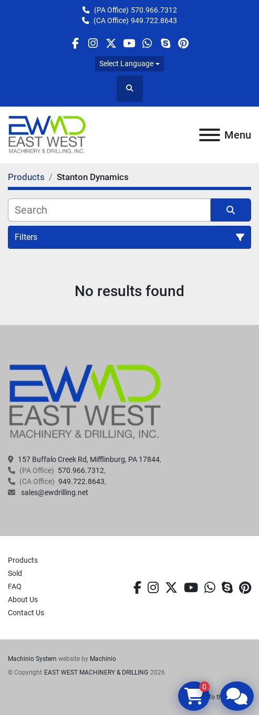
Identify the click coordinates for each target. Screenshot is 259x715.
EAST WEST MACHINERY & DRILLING (96, 672)
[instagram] (93, 43)
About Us (23, 599)
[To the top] (129, 697)
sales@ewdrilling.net (53, 492)
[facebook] (75, 43)
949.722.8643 (154, 20)
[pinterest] (183, 43)
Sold (15, 573)
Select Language (126, 63)
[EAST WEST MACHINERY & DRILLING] (85, 401)
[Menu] (209, 135)
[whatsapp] (147, 43)
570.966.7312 (154, 10)
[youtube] (129, 43)
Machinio (103, 659)
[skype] (165, 43)
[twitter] (111, 43)
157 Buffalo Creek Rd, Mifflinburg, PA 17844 (89, 459)
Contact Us (26, 612)
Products (23, 560)
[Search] (109, 210)
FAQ (15, 586)
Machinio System (32, 659)
